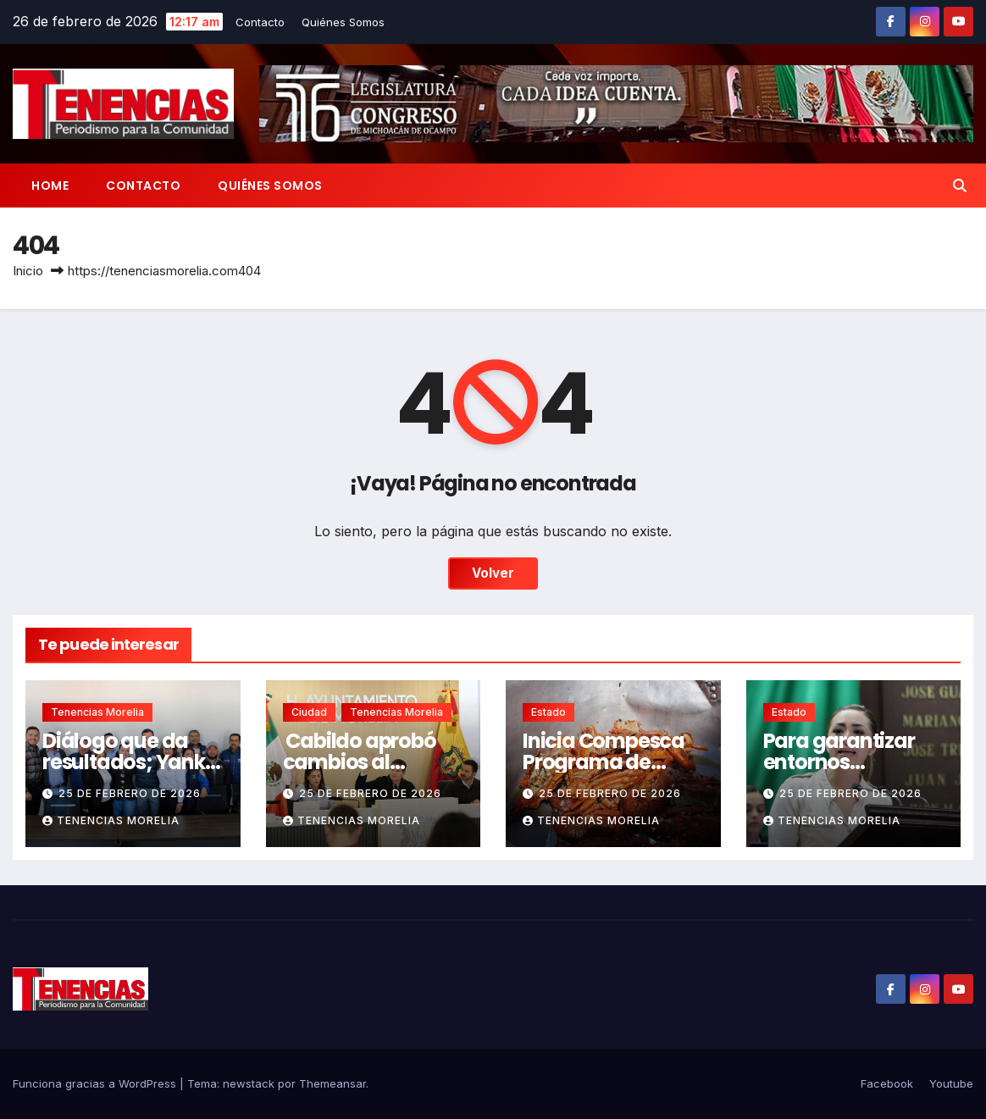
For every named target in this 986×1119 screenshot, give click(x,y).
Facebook (887, 1083)
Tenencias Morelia (97, 712)
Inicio (28, 271)
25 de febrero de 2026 (129, 793)
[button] (960, 185)
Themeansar (332, 1083)
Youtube (951, 1083)
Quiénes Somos (343, 22)
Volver (493, 573)
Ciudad (309, 712)
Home (50, 185)
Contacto (260, 22)
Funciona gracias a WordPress (96, 1083)
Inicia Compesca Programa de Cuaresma (603, 762)
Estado (548, 712)
